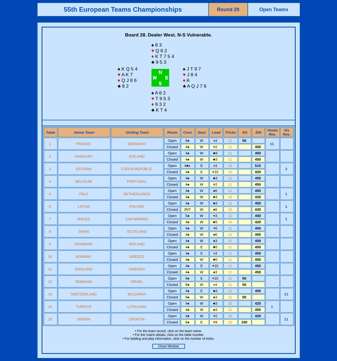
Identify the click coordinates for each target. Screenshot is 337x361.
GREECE (136, 257)
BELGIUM (84, 181)
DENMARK (84, 244)
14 (50, 307)
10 (230, 166)
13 (50, 294)
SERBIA (83, 319)
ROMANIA (83, 282)
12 (50, 282)
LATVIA (84, 206)
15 (50, 319)
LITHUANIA (136, 307)
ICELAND (137, 156)
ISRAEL (136, 282)
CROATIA (137, 319)
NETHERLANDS (136, 194)
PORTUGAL (137, 181)
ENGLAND (83, 269)
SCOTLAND (137, 232)
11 (230, 141)
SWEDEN (137, 269)
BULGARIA (137, 294)
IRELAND (137, 244)
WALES (84, 219)
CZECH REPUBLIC (137, 169)
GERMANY (137, 144)
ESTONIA (84, 169)
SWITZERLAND (84, 294)
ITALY (83, 194)
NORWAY (84, 257)
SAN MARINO (136, 219)
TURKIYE (84, 307)
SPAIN (83, 232)
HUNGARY (84, 156)
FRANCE (83, 144)
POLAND (136, 206)
